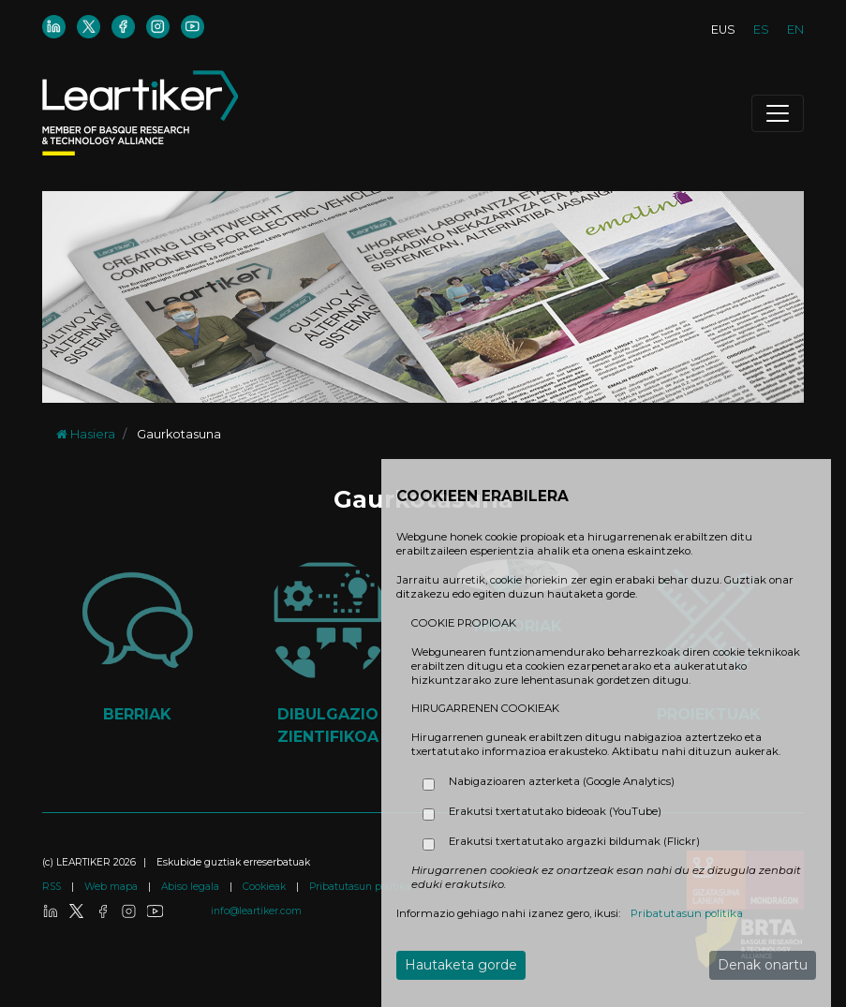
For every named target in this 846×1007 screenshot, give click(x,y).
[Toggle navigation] (777, 113)
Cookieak (266, 887)
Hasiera (85, 434)
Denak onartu (763, 964)
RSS (53, 887)
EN (795, 29)
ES (761, 29)
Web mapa (112, 887)
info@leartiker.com (256, 911)
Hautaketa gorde (461, 964)
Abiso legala (191, 887)
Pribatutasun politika (359, 887)
